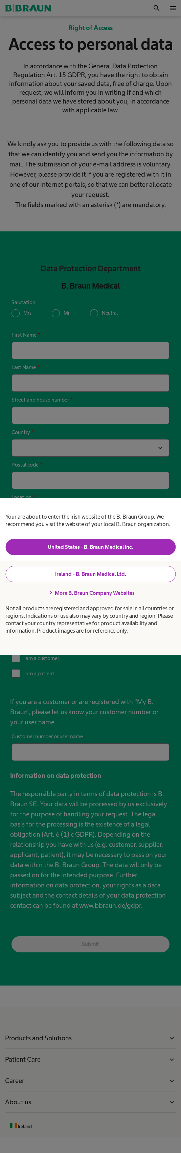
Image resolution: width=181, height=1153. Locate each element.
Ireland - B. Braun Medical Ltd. (90, 574)
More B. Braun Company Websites (91, 592)
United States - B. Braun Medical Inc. (90, 547)
